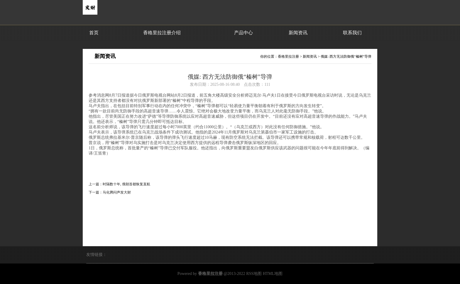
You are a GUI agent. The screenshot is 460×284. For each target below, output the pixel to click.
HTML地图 (273, 273)
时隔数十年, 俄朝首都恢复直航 (126, 184)
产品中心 (243, 32)
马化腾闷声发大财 (117, 192)
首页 (94, 32)
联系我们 (352, 32)
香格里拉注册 (288, 56)
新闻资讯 (298, 32)
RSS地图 (254, 273)
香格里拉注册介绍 (162, 32)
